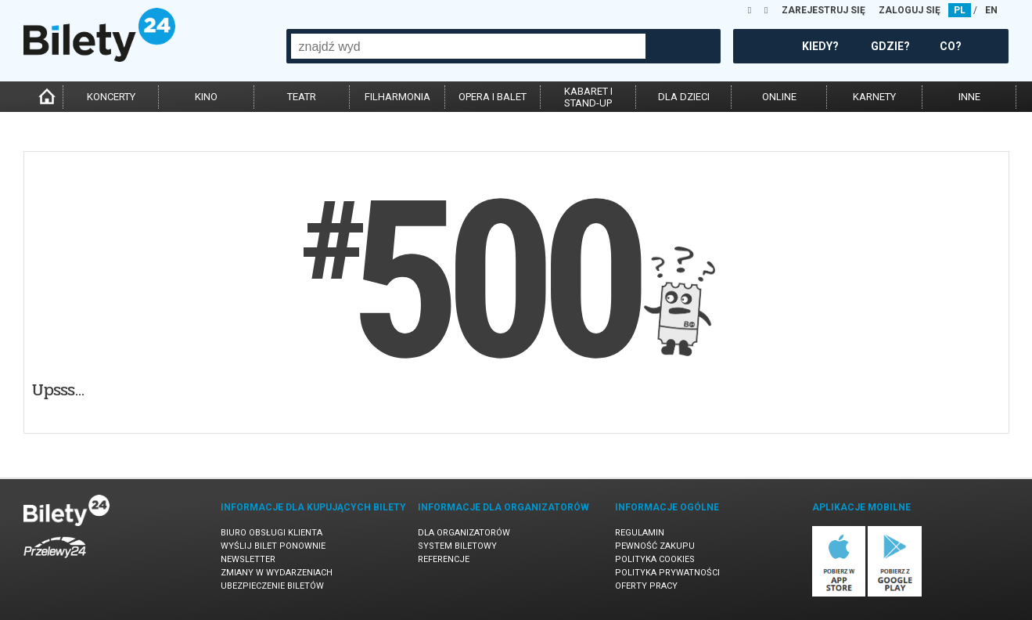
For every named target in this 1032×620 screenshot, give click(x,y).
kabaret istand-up (588, 97)
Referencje (443, 559)
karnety (874, 97)
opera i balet (492, 97)
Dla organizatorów (464, 533)
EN (991, 10)
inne (969, 97)
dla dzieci (684, 97)
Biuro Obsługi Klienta (271, 533)
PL (959, 10)
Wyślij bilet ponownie (273, 546)
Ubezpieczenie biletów (272, 586)
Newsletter (248, 559)
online (779, 97)
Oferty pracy (646, 586)
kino (206, 97)
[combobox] (468, 46)
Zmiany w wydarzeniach (277, 573)
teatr (301, 97)
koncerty (111, 97)
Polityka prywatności (667, 573)
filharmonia (397, 97)
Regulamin (639, 533)
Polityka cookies (655, 559)
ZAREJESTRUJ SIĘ (823, 10)
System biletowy (457, 546)
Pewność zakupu (655, 546)
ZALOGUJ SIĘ (909, 10)
